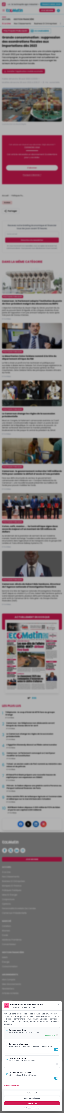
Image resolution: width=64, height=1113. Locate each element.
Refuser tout (32, 1093)
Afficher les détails (11, 1085)
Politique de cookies (32, 1108)
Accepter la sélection (32, 1098)
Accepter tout (32, 1103)
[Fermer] (58, 1004)
